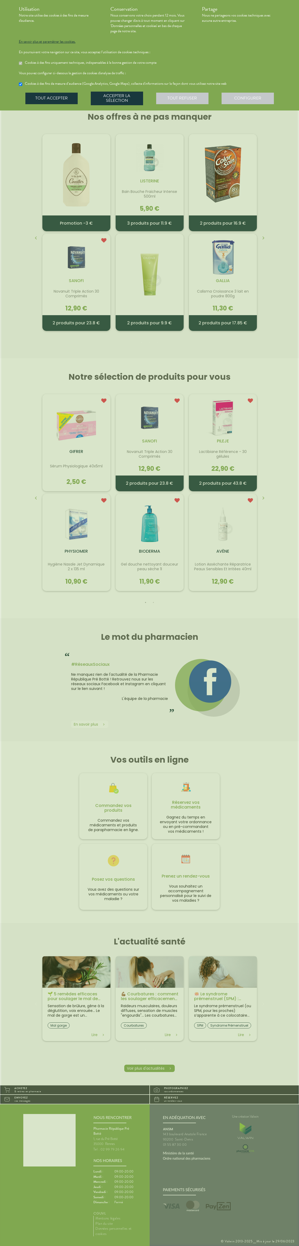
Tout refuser (182, 98)
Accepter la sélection (116, 98)
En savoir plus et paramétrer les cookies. (47, 41)
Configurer (247, 98)
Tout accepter (51, 98)
